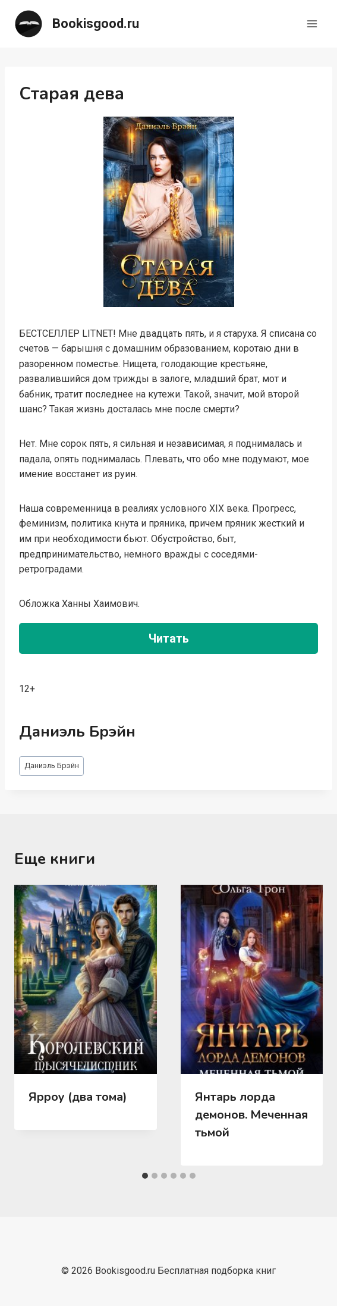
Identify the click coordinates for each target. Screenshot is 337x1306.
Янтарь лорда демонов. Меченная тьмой (251, 1115)
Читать (169, 638)
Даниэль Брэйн (51, 765)
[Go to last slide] (35, 1025)
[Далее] (301, 1025)
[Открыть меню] (312, 23)
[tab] (145, 1176)
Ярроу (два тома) (78, 1097)
